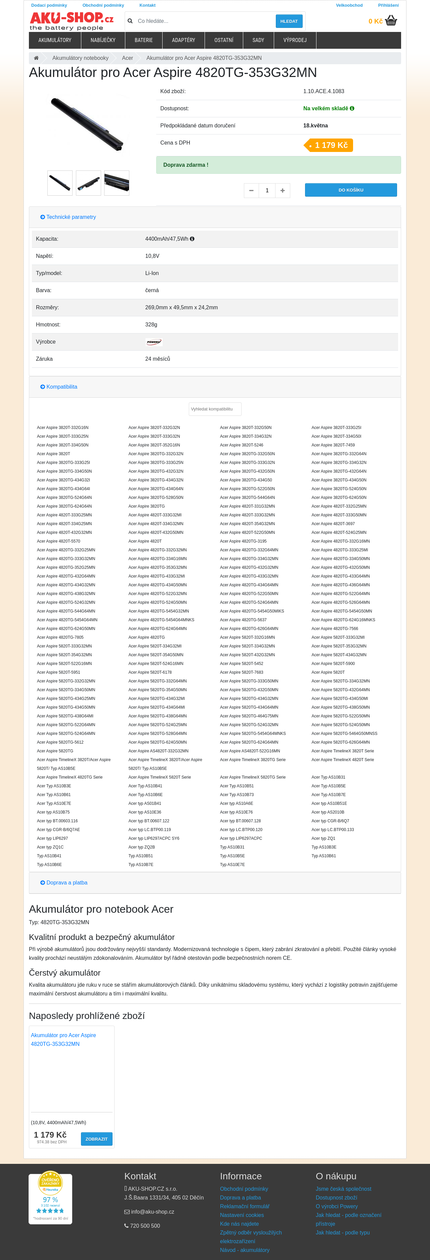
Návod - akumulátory (245, 1250)
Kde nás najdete (239, 1224)
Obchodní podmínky (103, 5)
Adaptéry (183, 40)
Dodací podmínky (49, 5)
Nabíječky (103, 40)
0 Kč (376, 21)
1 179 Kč (331, 145)
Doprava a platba (63, 882)
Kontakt (147, 5)
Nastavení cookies (242, 1215)
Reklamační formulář (245, 1206)
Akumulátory (54, 40)
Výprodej (295, 40)
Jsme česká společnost (343, 1189)
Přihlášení (388, 5)
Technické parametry (68, 217)
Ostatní (223, 40)
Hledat (289, 21)
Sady (258, 40)
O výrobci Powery (337, 1206)
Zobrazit (97, 1139)
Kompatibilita (58, 387)
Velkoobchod (349, 5)
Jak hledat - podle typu (343, 1232)
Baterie (144, 40)
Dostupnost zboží (336, 1197)
